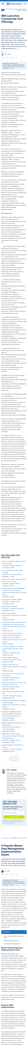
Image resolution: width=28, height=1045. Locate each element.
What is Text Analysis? (9, 613)
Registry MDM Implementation (11, 940)
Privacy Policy (12, 822)
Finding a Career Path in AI (10, 664)
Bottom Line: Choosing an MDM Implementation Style (11, 953)
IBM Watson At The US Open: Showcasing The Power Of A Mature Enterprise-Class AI (13, 736)
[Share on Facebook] (19, 10)
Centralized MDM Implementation (11, 950)
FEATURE (5, 565)
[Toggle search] (25, 4)
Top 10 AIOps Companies (10, 606)
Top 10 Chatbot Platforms (10, 657)
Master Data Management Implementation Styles (13, 937)
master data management (17, 1009)
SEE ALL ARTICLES (14, 758)
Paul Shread (6, 54)
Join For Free (14, 817)
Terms (6, 822)
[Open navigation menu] (3, 4)
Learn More (11, 68)
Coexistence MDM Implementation (12, 946)
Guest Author (16, 601)
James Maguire (16, 565)
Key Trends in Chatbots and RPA (12, 599)
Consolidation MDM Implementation (12, 943)
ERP (3, 10)
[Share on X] (21, 10)
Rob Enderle (15, 583)
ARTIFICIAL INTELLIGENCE (11, 592)
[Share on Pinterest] (24, 10)
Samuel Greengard (17, 608)
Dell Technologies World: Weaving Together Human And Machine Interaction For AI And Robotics (12, 635)
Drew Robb (5, 871)
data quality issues (18, 976)
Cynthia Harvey (16, 574)
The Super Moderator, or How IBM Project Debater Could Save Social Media (12, 649)
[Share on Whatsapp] (26, 10)
